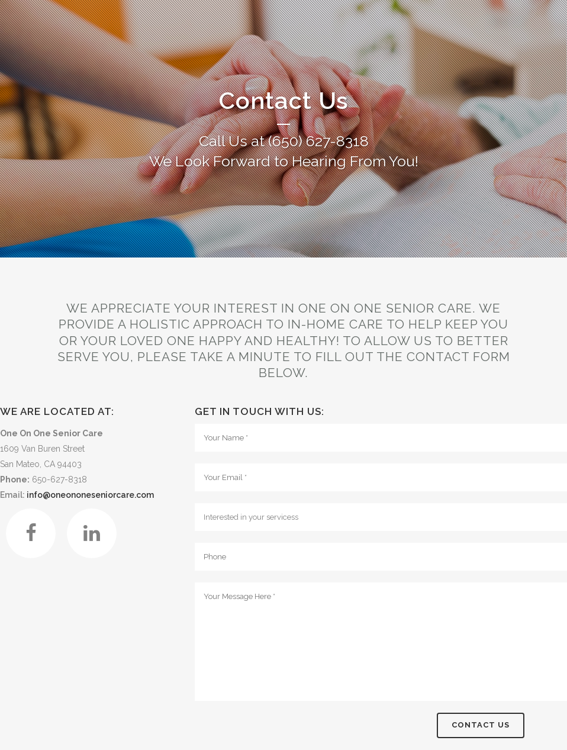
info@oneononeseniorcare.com (90, 495)
